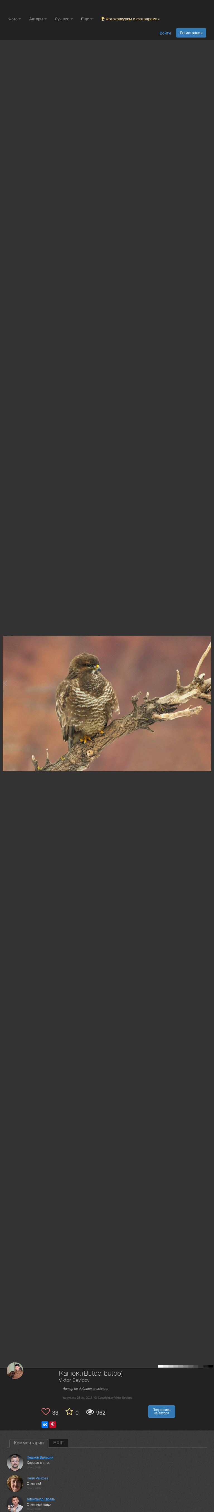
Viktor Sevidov (74, 1380)
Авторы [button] (38, 19)
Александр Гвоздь (41, 1499)
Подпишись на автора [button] (162, 1411)
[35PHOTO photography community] (30, 7)
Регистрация (191, 33)
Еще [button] (87, 19)
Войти (165, 33)
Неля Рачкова (37, 1478)
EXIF (58, 1442)
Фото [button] (14, 19)
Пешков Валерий (40, 1457)
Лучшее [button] (64, 19)
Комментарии (29, 1442)
